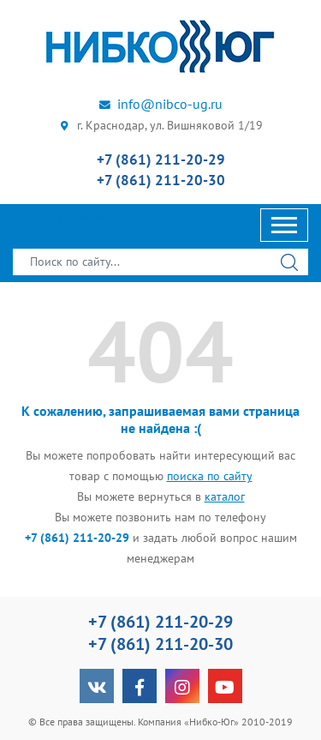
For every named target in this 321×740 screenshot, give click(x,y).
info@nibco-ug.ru (160, 103)
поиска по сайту (210, 476)
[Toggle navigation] (284, 225)
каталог (225, 496)
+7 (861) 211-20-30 (161, 180)
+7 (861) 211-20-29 (161, 159)
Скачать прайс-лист (64, 217)
